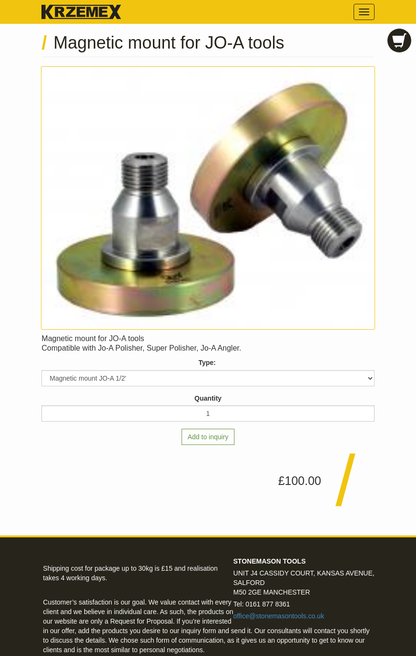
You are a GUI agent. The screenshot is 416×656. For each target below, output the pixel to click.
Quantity (208, 398)
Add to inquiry (208, 437)
